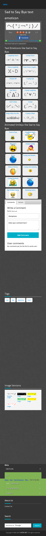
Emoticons (9, 469)
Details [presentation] (20, 202)
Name (12, 211)
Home (6, 480)
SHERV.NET (23, 532)
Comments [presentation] (11, 202)
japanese (21, 300)
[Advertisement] (23, 272)
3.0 (23, 32)
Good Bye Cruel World (14, 41)
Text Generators (13, 488)
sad (7, 300)
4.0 (26, 32)
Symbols (10, 493)
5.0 (29, 32)
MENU (5, 4)
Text (7, 475)
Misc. (26, 480)
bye (13, 300)
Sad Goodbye (35, 41)
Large (9, 397)
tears (29, 300)
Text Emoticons (19, 480)
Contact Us (8, 506)
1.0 (17, 32)
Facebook (23, 38)
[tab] (11, 202)
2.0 (20, 32)
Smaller (9, 396)
